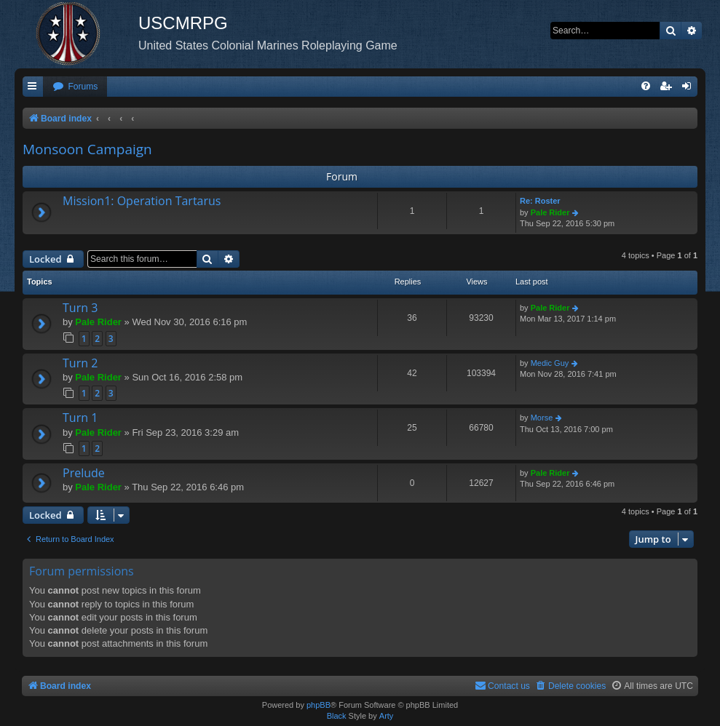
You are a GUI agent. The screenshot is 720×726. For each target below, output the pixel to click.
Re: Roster (540, 200)
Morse (542, 417)
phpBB (318, 705)
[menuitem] (75, 87)
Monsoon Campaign (87, 149)
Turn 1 (80, 418)
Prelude (84, 473)
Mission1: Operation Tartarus (142, 201)
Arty (386, 715)
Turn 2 (80, 363)
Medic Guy (550, 363)
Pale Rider (550, 212)
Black (337, 715)
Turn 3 (80, 308)
